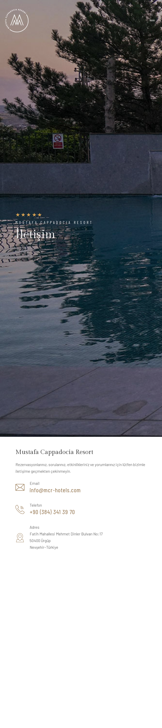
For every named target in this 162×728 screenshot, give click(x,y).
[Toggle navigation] (152, 21)
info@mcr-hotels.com (55, 490)
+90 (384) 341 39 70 (52, 511)
